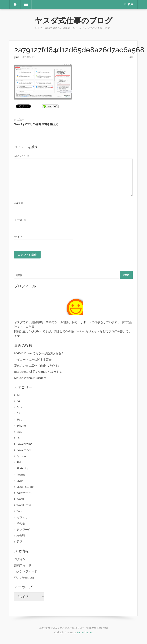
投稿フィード (22, 565)
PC (18, 438)
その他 (20, 523)
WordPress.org (24, 577)
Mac (19, 431)
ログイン (20, 559)
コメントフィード (25, 571)
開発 (19, 542)
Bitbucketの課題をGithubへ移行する (38, 371)
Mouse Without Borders (30, 378)
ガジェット (23, 517)
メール (20, 220)
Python (21, 456)
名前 (19, 203)
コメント (21, 155)
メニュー (25, 4)
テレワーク (23, 529)
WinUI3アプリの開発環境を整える (36, 124)
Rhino (20, 462)
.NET (19, 395)
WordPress (23, 505)
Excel (19, 407)
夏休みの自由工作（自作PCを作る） (37, 365)
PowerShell (23, 450)
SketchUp (22, 468)
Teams (20, 474)
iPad (19, 419)
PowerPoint (24, 444)
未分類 (20, 535)
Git (18, 413)
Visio (19, 480)
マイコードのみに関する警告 (32, 359)
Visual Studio (25, 486)
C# (18, 401)
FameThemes (85, 632)
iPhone (21, 425)
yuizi (17, 57)
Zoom (20, 511)
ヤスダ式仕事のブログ (74, 20)
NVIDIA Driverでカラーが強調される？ (39, 353)
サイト (18, 236)
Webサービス (25, 493)
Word (20, 499)
